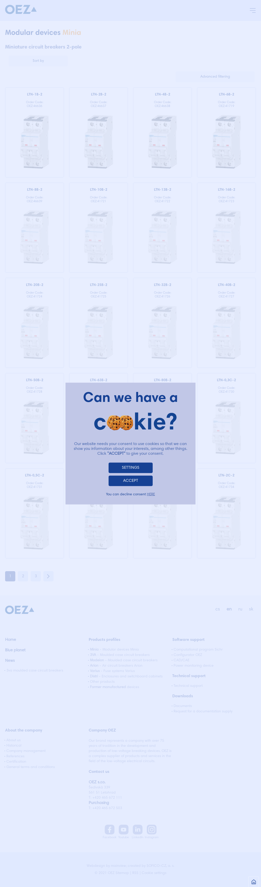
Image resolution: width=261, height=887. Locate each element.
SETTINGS (130, 467)
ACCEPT (130, 480)
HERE (151, 494)
